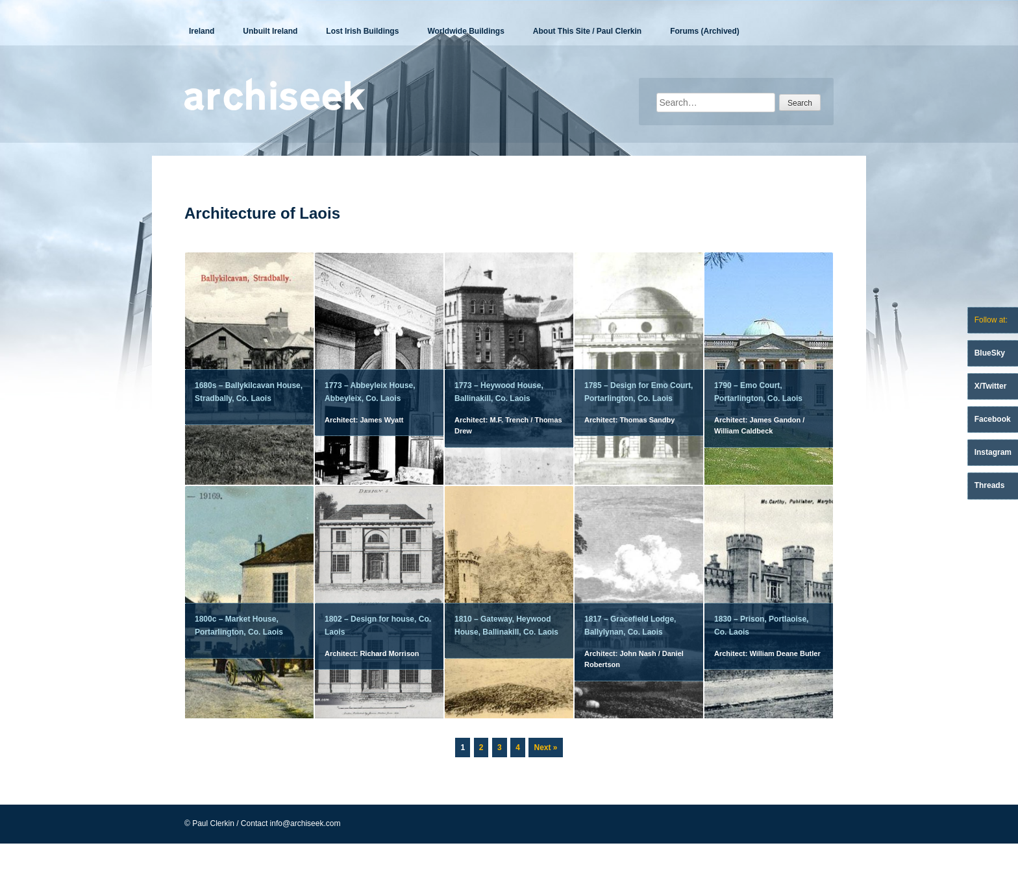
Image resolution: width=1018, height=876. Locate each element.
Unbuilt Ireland (270, 31)
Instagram (993, 452)
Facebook (993, 419)
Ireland (201, 31)
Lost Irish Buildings (362, 31)
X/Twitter (991, 386)
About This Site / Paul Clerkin (587, 31)
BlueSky (990, 353)
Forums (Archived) (704, 31)
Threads (990, 485)
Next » (545, 747)
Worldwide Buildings (465, 31)
